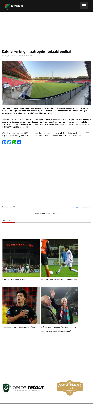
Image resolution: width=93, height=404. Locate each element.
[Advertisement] (46, 30)
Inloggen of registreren (81, 206)
